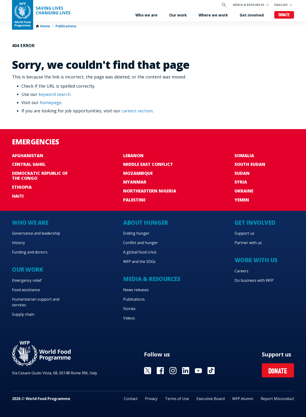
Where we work (213, 15)
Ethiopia (22, 187)
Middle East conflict (148, 164)
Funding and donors (29, 252)
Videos (129, 318)
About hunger (145, 222)
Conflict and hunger (140, 242)
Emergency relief (27, 280)
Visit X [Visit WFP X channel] (147, 370)
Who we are (146, 15)
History (18, 242)
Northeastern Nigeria (149, 191)
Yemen (242, 200)
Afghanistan (27, 155)
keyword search (54, 94)
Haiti (18, 196)
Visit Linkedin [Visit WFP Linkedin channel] (185, 370)
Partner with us (248, 242)
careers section (137, 111)
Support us (244, 233)
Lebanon (133, 155)
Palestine (134, 200)
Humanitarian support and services (35, 302)
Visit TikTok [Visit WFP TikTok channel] (211, 370)
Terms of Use (177, 398)
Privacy (151, 398)
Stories (129, 308)
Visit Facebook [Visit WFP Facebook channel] (160, 370)
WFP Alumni (242, 398)
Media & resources (248, 5)
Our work (178, 15)
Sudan (242, 173)
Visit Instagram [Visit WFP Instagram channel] (173, 370)
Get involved (252, 15)
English (280, 5)
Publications (65, 26)
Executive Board (210, 398)
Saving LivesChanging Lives (53, 10)
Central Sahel (29, 164)
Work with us (256, 260)
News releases (136, 289)
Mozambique (138, 173)
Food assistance (26, 289)
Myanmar (134, 182)
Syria (241, 182)
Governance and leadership (36, 233)
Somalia (244, 155)
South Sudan (250, 164)
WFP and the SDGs (139, 261)
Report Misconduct (277, 398)
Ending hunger (136, 233)
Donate (284, 15)
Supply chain (23, 314)
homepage (50, 102)
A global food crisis (140, 252)
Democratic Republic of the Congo (40, 175)
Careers (241, 271)
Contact (130, 398)
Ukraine (244, 191)
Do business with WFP (254, 280)
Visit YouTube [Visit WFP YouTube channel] (198, 370)
